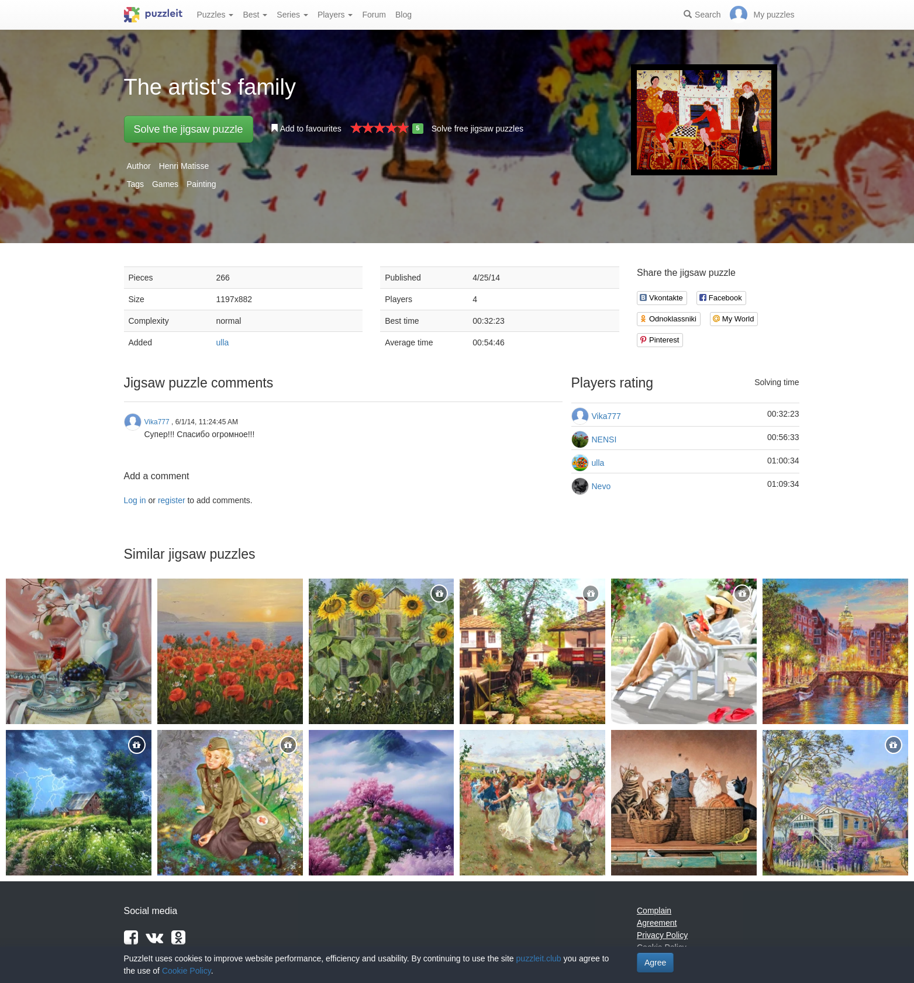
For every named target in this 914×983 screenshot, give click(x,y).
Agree (655, 962)
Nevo (601, 486)
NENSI (604, 439)
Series (292, 14)
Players (335, 14)
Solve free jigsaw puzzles (477, 128)
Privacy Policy (662, 935)
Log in (135, 500)
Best (255, 14)
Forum (373, 14)
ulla (222, 342)
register (171, 500)
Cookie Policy (186, 970)
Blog (403, 14)
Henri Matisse (184, 166)
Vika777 (606, 416)
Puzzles (215, 14)
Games (165, 184)
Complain (654, 910)
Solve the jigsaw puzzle (188, 129)
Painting (201, 184)
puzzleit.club (538, 958)
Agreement (657, 922)
